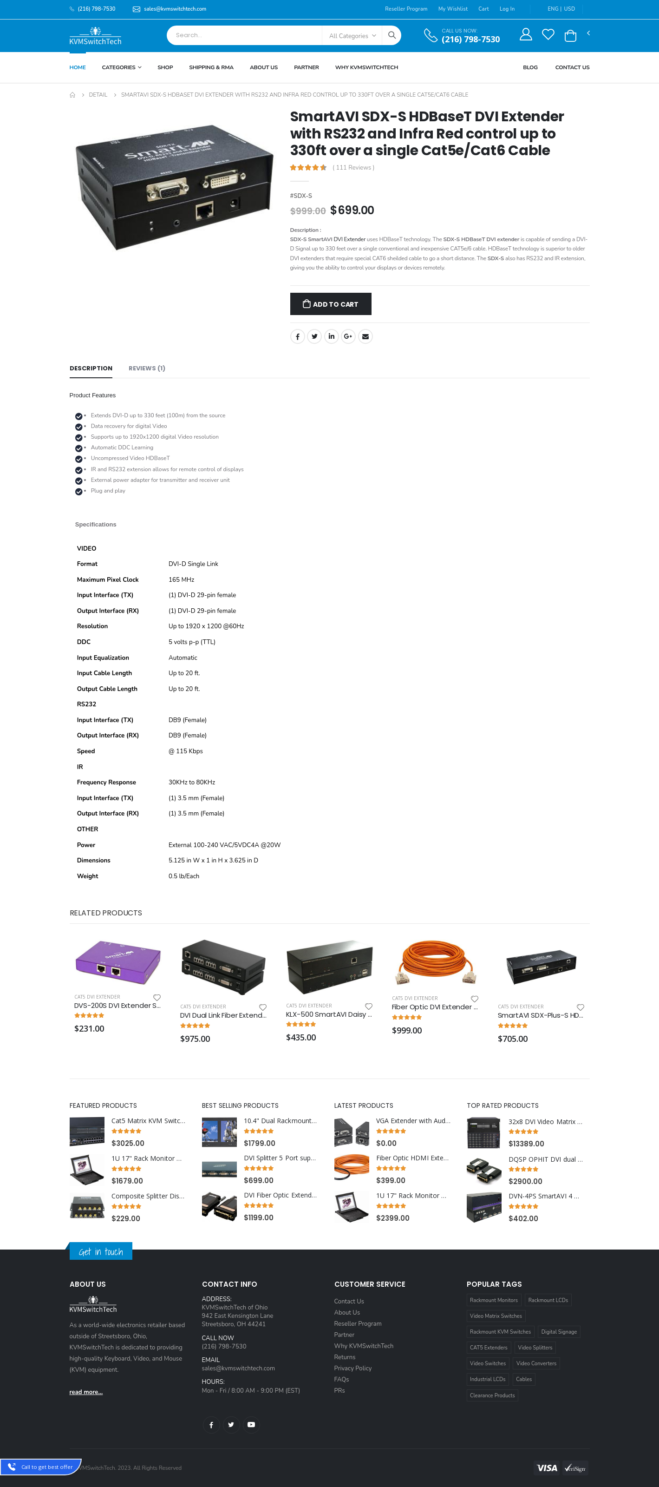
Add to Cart (336, 304)
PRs (339, 1391)
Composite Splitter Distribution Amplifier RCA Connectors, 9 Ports (148, 1196)
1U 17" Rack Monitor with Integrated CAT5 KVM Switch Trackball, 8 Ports (148, 1158)
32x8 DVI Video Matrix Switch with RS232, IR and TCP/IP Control (546, 1122)
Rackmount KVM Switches (500, 1332)
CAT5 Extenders (489, 1347)
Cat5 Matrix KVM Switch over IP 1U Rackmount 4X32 (148, 1121)
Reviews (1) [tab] (147, 368)
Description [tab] (91, 368)
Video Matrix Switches (496, 1316)
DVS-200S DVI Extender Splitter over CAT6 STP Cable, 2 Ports (118, 1005)
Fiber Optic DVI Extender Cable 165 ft (435, 1007)
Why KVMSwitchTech (364, 1346)
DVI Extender (349, 239)
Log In (507, 9)
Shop (165, 67)
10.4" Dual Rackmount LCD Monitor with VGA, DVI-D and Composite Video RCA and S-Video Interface (281, 1121)
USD (569, 9)
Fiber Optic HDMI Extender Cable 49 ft (413, 1158)
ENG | (550, 9)
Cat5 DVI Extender (97, 997)
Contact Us (572, 67)
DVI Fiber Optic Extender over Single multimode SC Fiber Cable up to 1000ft (281, 1195)
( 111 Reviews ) (354, 168)
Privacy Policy (353, 1368)
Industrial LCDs (488, 1379)
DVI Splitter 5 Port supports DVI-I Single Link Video (281, 1158)
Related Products (106, 913)
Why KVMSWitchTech (366, 67)
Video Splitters (535, 1347)
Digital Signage (559, 1332)
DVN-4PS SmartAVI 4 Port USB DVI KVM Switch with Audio (546, 1196)
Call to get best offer (47, 1466)
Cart (483, 9)
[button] (570, 36)
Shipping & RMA (211, 67)
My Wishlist (453, 9)
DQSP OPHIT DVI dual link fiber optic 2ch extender (546, 1159)
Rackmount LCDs (548, 1300)
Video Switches (488, 1363)
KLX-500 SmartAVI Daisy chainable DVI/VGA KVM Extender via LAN (329, 1014)
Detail (98, 95)
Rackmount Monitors (494, 1300)
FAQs (341, 1379)
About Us (264, 67)
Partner (306, 67)
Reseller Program (406, 9)
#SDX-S (301, 196)
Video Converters (536, 1363)
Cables (524, 1379)
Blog (530, 67)
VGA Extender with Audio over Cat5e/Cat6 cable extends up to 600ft (413, 1121)
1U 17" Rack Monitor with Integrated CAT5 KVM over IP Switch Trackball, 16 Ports (413, 1195)
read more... (86, 1392)
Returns (345, 1357)
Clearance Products (492, 1395)
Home (78, 67)
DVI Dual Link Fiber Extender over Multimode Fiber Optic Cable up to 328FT (224, 1015)
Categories (119, 67)
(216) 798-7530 (471, 39)
